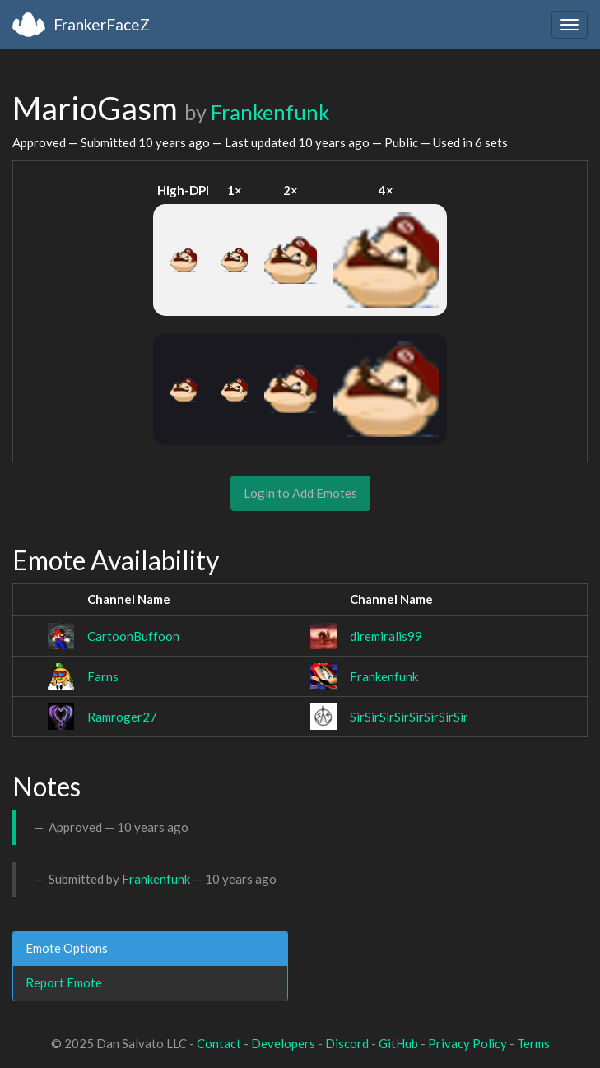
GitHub (398, 1043)
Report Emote (64, 982)
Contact (219, 1043)
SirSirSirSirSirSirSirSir (409, 716)
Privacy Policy (467, 1043)
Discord (347, 1043)
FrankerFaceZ (101, 24)
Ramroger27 (122, 716)
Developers (283, 1043)
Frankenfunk (270, 112)
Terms (533, 1043)
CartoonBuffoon (133, 636)
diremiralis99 (386, 636)
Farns (103, 676)
